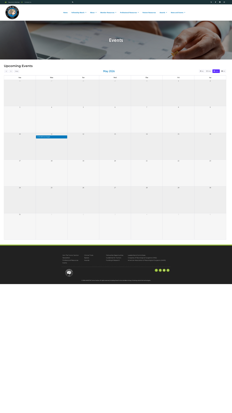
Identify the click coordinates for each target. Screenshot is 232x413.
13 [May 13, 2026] (115, 134)
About (93, 12)
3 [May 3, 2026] (19, 107)
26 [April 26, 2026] (20, 81)
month (216, 71)
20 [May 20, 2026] (115, 161)
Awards (163, 12)
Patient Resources (149, 12)
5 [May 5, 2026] (83, 107)
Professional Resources (129, 12)
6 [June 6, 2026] (210, 214)
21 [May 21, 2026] (147, 161)
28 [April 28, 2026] (83, 81)
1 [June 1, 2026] (51, 214)
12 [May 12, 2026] (83, 134)
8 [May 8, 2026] (178, 107)
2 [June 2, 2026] (83, 214)
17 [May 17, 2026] (20, 161)
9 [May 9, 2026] (210, 107)
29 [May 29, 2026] (178, 188)
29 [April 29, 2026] (115, 81)
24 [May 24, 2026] (20, 188)
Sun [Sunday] (20, 77)
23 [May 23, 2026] (210, 161)
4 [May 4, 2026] (51, 107)
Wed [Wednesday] (114, 77)
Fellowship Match (78, 12)
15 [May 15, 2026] (178, 134)
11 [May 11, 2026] (51, 134)
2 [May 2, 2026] (210, 81)
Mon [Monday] (51, 77)
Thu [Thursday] (146, 77)
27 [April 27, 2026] (51, 81)
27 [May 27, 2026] (115, 188)
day (202, 71)
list (224, 71)
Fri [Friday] (178, 77)
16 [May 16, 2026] (210, 134)
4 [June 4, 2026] (146, 214)
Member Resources (108, 12)
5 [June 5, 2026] (178, 214)
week (209, 71)
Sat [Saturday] (210, 77)
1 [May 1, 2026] (178, 81)
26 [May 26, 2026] (83, 188)
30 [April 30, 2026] (147, 81)
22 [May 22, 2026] (178, 161)
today (16, 71)
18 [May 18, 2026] (51, 161)
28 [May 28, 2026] (147, 188)
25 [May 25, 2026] (51, 188)
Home (65, 12)
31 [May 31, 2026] (20, 214)
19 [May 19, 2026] (83, 161)
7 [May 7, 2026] (146, 107)
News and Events (178, 12)
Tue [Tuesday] (83, 77)
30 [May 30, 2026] (210, 188)
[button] (73, 2)
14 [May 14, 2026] (147, 134)
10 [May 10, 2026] (20, 134)
